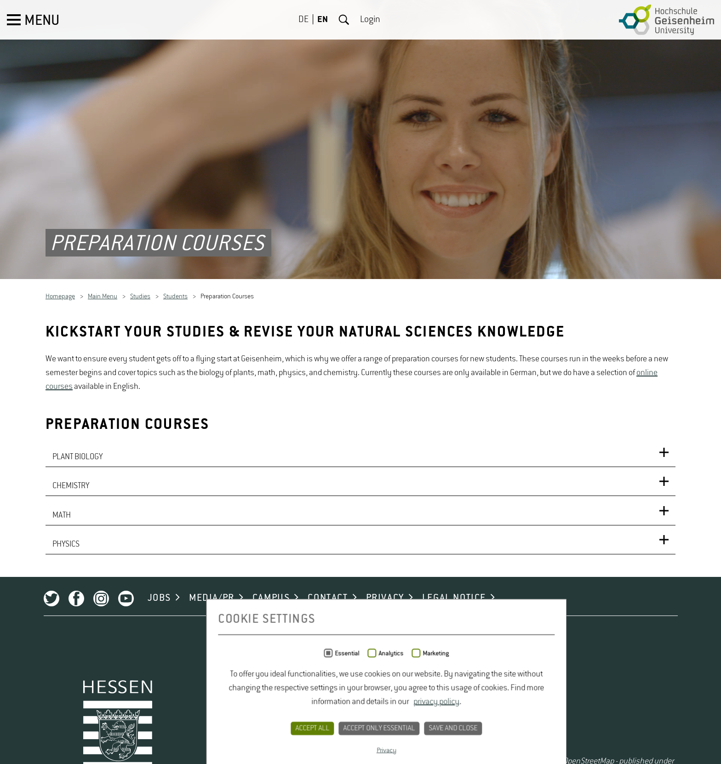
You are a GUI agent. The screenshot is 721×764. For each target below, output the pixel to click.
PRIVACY (362, 707)
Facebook (53, 708)
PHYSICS (66, 647)
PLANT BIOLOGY (77, 552)
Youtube (102, 708)
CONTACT (305, 707)
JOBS (136, 707)
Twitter (28, 708)
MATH (61, 615)
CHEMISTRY (70, 583)
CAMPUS (248, 707)
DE (303, 20)
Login (370, 20)
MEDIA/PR (189, 707)
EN (322, 20)
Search (344, 20)
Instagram (78, 708)
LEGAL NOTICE (431, 707)
